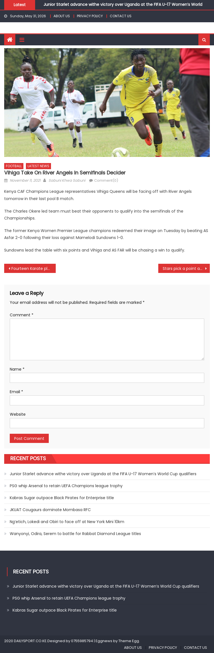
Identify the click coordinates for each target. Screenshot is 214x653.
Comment (21, 315)
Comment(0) (106, 180)
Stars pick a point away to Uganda (186, 268)
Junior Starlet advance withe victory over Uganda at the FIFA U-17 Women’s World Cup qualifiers (103, 474)
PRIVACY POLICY (90, 16)
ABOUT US (62, 16)
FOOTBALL (14, 166)
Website (18, 414)
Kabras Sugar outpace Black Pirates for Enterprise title (62, 498)
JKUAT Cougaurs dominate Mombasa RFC (50, 509)
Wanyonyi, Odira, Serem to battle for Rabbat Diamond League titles (75, 533)
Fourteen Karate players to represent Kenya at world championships (33, 268)
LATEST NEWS (38, 166)
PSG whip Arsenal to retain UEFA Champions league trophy (66, 486)
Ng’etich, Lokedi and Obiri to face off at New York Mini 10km (67, 521)
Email (16, 392)
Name (17, 369)
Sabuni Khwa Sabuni (66, 180)
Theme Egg (128, 641)
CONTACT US (121, 16)
